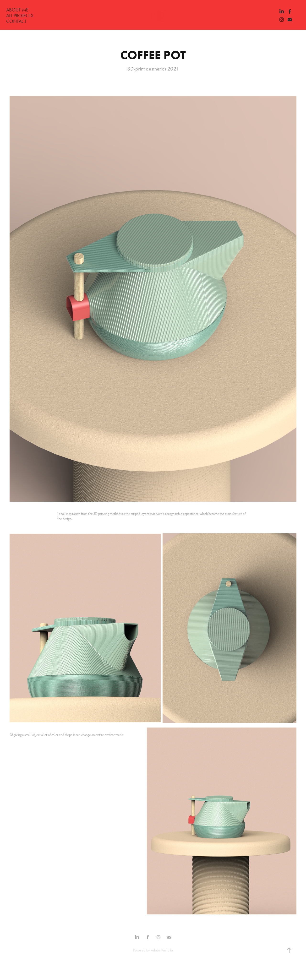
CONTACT (16, 21)
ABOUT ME (17, 10)
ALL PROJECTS (19, 15)
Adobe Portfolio (162, 950)
